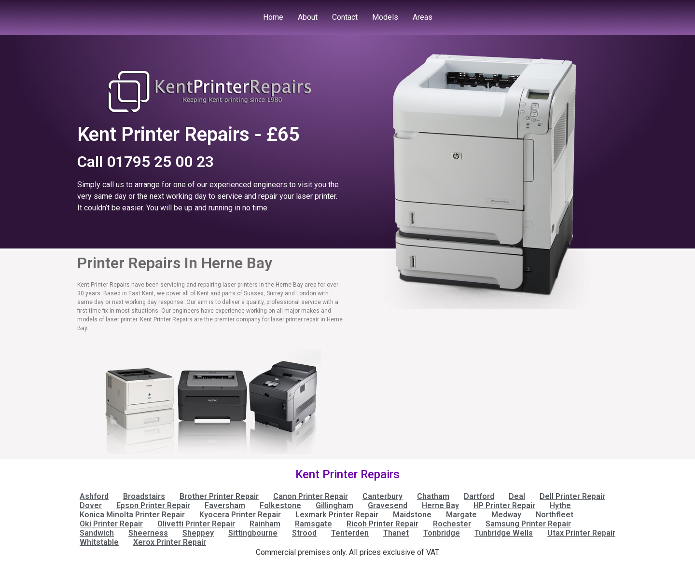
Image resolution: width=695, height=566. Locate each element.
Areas (422, 17)
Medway (506, 514)
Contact (345, 17)
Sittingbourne (253, 533)
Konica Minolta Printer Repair (132, 514)
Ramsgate (313, 523)
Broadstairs (144, 496)
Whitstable (99, 542)
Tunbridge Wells (503, 533)
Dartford (479, 496)
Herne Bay (440, 505)
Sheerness (148, 533)
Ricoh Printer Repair (382, 523)
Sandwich (97, 533)
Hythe (560, 505)
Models (385, 17)
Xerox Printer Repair (169, 542)
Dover (91, 505)
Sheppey (198, 533)
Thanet (396, 533)
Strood (304, 533)
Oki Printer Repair (111, 523)
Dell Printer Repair (572, 496)
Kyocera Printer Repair (240, 514)
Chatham (433, 496)
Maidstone (412, 514)
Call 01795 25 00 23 (145, 161)
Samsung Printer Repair (528, 523)
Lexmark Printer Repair (336, 514)
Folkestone (280, 505)
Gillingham (334, 505)
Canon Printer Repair (310, 496)
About (308, 17)
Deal (517, 496)
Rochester (452, 523)
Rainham (265, 523)
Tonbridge (441, 533)
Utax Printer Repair (581, 533)
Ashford (94, 496)
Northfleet (554, 514)
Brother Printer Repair (219, 496)
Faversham (225, 505)
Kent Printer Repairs (347, 474)
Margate (461, 514)
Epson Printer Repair (153, 505)
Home (273, 17)
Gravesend (387, 505)
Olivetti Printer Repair (196, 523)
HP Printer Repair (504, 505)
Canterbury (382, 496)
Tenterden (350, 533)
